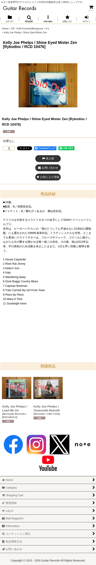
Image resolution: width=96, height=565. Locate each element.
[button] (28, 19)
